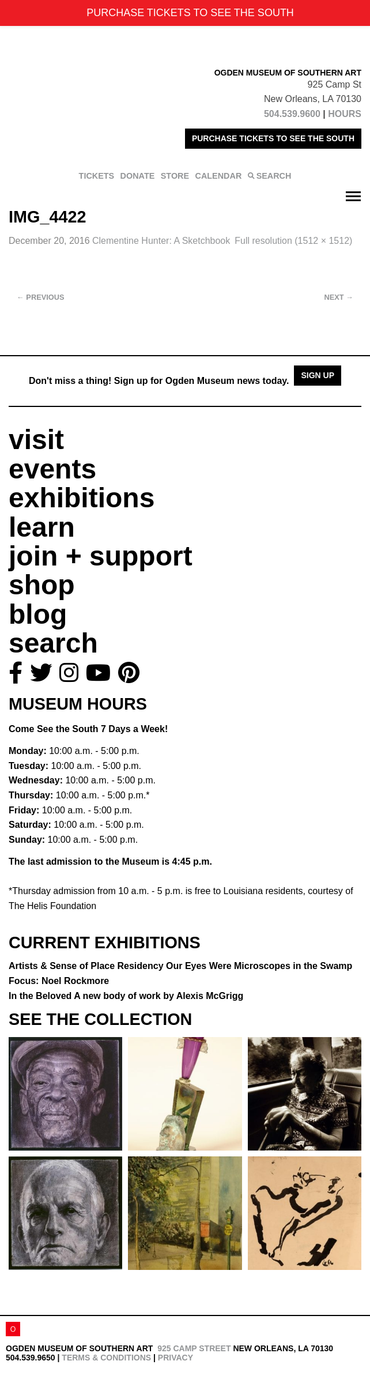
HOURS (344, 114)
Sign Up (317, 375)
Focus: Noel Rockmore (59, 981)
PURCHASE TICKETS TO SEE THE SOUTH (273, 138)
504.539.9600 (292, 114)
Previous (41, 297)
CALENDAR (218, 175)
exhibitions (81, 497)
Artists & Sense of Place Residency (180, 966)
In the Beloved (126, 996)
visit (36, 439)
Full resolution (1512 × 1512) (293, 241)
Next (338, 297)
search (53, 643)
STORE (175, 175)
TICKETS (97, 175)
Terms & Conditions (106, 1357)
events (52, 469)
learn (42, 527)
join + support (100, 556)
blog (38, 614)
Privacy (175, 1357)
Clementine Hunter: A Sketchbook (161, 241)
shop (42, 585)
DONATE (137, 175)
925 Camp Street (194, 1348)
